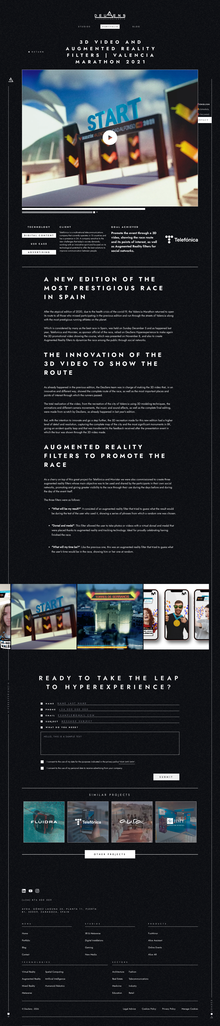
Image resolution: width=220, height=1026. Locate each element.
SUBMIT (166, 776)
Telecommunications (138, 979)
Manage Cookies (190, 1009)
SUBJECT (52, 721)
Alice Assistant (155, 940)
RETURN (36, 52)
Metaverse (27, 993)
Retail (131, 993)
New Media (91, 954)
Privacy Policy (169, 1009)
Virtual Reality (28, 971)
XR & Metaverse (93, 933)
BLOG (136, 26)
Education (117, 993)
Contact (25, 954)
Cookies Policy (149, 1009)
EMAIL (50, 715)
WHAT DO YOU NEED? (62, 727)
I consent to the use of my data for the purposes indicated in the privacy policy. (91, 761)
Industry (133, 986)
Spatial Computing (54, 971)
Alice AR (152, 954)
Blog (24, 947)
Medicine (116, 986)
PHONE (51, 709)
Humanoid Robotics (54, 986)
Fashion (132, 971)
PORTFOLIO (110, 26)
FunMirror (153, 933)
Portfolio (26, 940)
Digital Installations (94, 940)
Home (25, 933)
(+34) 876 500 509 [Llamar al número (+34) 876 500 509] (37, 899)
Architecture (118, 971)
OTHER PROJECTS (110, 854)
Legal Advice (129, 1009)
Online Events (155, 947)
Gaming (89, 947)
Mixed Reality (28, 986)
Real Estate (117, 979)
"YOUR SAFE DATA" (127, 761)
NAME (50, 703)
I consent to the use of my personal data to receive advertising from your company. (85, 768)
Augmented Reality (31, 979)
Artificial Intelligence (55, 979)
